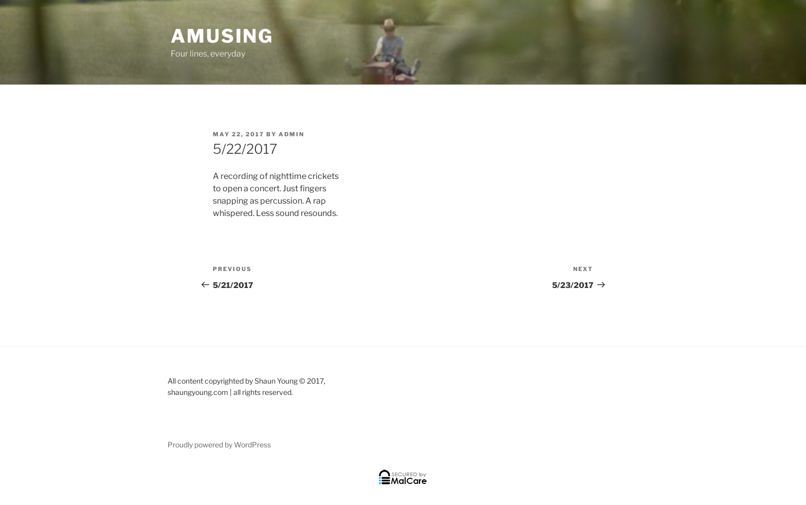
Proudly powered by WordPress (219, 444)
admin (291, 134)
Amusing (222, 36)
